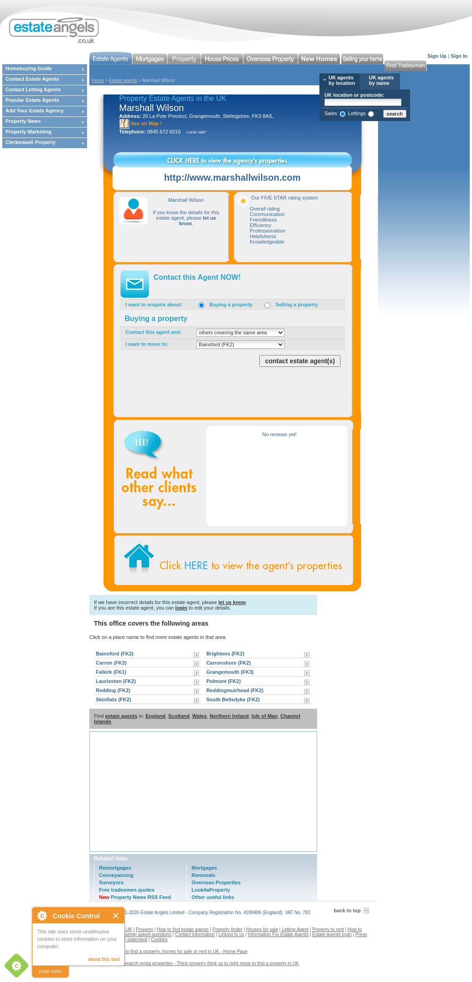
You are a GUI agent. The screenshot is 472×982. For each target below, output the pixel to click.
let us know (232, 602)
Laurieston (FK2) (116, 681)
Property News (23, 121)
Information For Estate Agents (278, 934)
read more (50, 971)
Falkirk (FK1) (111, 672)
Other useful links (213, 897)
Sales (330, 113)
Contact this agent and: (153, 332)
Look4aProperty (211, 890)
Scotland (178, 716)
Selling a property (296, 304)
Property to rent (328, 929)
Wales (199, 716)
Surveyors (111, 882)
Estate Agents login (332, 934)
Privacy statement (129, 939)
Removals (203, 875)
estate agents (121, 716)
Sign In (458, 56)
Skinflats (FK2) (113, 699)
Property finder (228, 929)
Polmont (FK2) (223, 681)
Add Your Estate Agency (34, 110)
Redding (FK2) (113, 690)
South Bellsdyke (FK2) (233, 699)
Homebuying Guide (28, 68)
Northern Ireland (229, 716)
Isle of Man (265, 716)
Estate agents (123, 80)
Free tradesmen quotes (126, 890)
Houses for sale (262, 929)
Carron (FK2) (111, 663)
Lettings (357, 113)
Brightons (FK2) (225, 653)
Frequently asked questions (143, 934)
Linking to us (231, 934)
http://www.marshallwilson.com (232, 177)
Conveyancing (116, 875)
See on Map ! (140, 123)
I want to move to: (147, 344)
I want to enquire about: (154, 304)
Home (98, 80)
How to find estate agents (183, 929)
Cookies (159, 939)
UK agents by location (342, 80)
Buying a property (230, 304)
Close (116, 916)
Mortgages (204, 868)
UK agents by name (381, 80)
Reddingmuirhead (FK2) (234, 690)
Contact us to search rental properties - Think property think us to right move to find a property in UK (197, 963)
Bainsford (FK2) (115, 653)
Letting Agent (295, 929)
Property (145, 929)
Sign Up (437, 56)
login (181, 607)
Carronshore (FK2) (228, 663)
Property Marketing (28, 131)
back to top (347, 910)
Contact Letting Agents (33, 89)
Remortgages (115, 868)
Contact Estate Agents (32, 79)
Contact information (195, 934)
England (155, 716)
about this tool (104, 959)
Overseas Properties (216, 882)
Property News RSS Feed (135, 897)
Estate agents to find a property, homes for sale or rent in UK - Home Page (171, 951)
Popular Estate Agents (32, 100)
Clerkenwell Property (30, 142)
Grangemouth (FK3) (229, 672)
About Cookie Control (42, 915)
